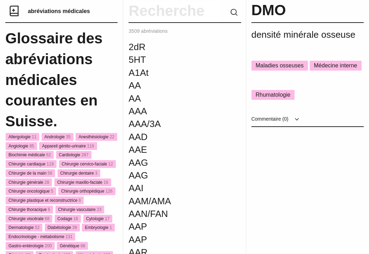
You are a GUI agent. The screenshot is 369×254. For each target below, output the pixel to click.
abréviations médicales (59, 11)
